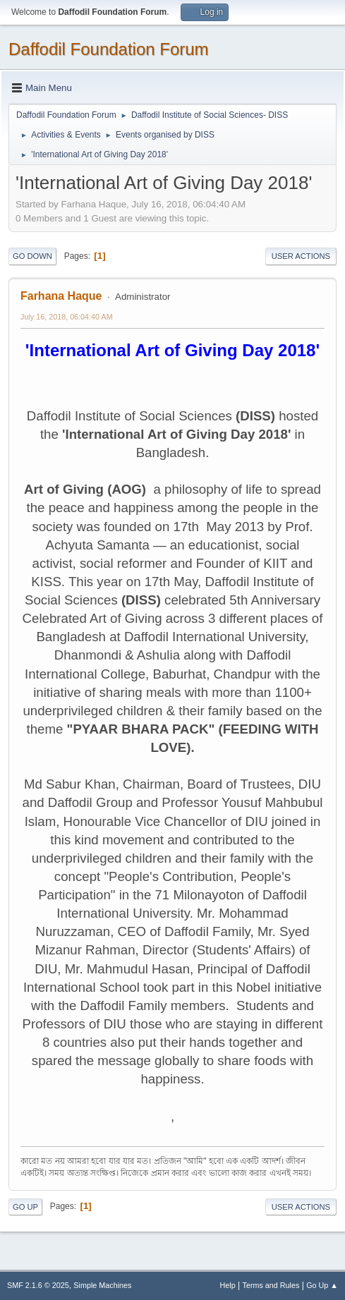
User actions (301, 256)
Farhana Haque (61, 296)
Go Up (25, 1207)
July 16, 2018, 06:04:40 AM (66, 316)
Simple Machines (102, 1285)
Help (228, 1285)
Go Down (32, 256)
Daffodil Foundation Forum (108, 49)
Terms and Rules (271, 1285)
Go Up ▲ (322, 1285)
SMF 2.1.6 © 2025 (38, 1285)
